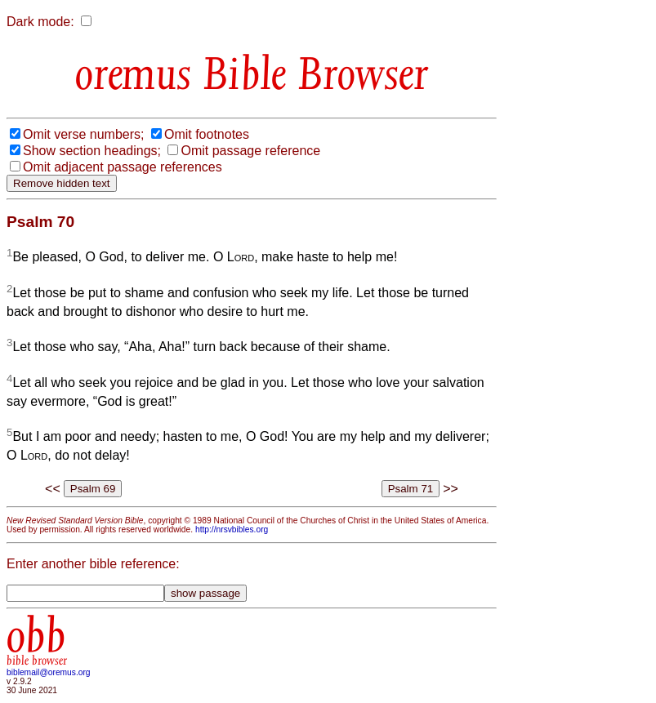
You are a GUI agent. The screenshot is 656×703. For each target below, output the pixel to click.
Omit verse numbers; (83, 134)
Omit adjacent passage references (122, 167)
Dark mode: (40, 22)
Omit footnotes (206, 134)
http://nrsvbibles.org (231, 529)
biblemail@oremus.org (49, 672)
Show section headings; (92, 151)
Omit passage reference (250, 151)
